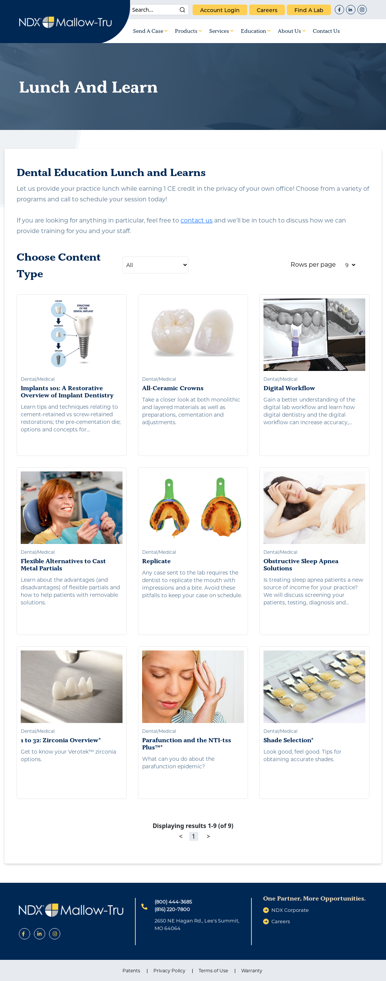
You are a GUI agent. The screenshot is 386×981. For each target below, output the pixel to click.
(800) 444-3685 (173, 902)
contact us (197, 220)
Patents (131, 970)
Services (221, 31)
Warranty (251, 970)
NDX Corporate (290, 910)
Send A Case (150, 31)
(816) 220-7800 (172, 909)
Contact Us (326, 31)
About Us (292, 31)
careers (267, 10)
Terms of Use (213, 970)
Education (256, 31)
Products (188, 31)
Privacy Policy (169, 970)
